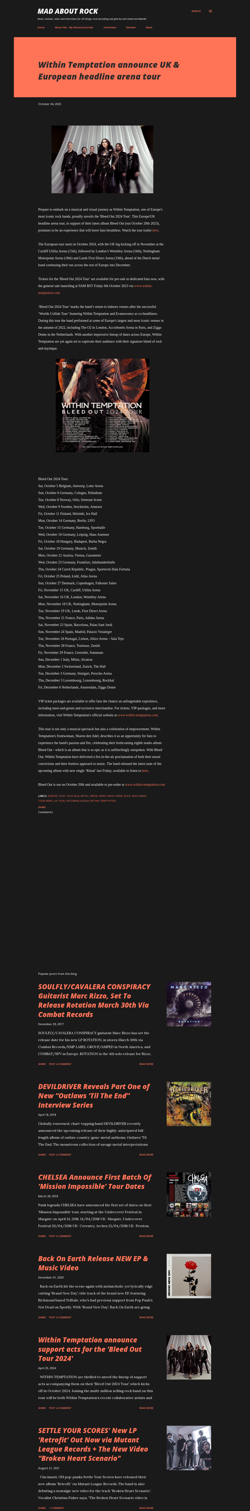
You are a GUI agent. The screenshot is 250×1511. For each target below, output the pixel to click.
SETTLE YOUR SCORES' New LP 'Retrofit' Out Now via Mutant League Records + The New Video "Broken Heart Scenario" (93, 1444)
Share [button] (42, 807)
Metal (85, 796)
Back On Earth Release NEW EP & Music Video (93, 1263)
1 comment (56, 1508)
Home (41, 27)
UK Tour (59, 800)
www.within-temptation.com (138, 715)
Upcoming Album (77, 800)
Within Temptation (103, 800)
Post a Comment (60, 1064)
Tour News (45, 800)
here (155, 230)
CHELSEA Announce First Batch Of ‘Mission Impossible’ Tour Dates (94, 1181)
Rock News (139, 796)
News (149, 27)
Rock (127, 796)
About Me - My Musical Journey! (74, 27)
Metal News (98, 796)
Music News (115, 796)
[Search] (196, 11)
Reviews (131, 27)
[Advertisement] (97, 928)
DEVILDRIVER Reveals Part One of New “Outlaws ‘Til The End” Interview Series (93, 1096)
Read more (146, 1064)
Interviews (110, 27)
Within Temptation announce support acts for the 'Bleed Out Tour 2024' (90, 1349)
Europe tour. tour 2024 (63, 796)
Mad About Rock (68, 11)
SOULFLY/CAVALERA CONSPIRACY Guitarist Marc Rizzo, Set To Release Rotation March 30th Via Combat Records (94, 1000)
